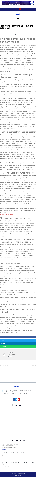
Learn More (4, 6)
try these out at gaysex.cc (7, 214)
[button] (18, 18)
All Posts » (10, 356)
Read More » (4, 449)
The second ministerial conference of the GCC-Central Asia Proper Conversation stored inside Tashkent (16, 444)
